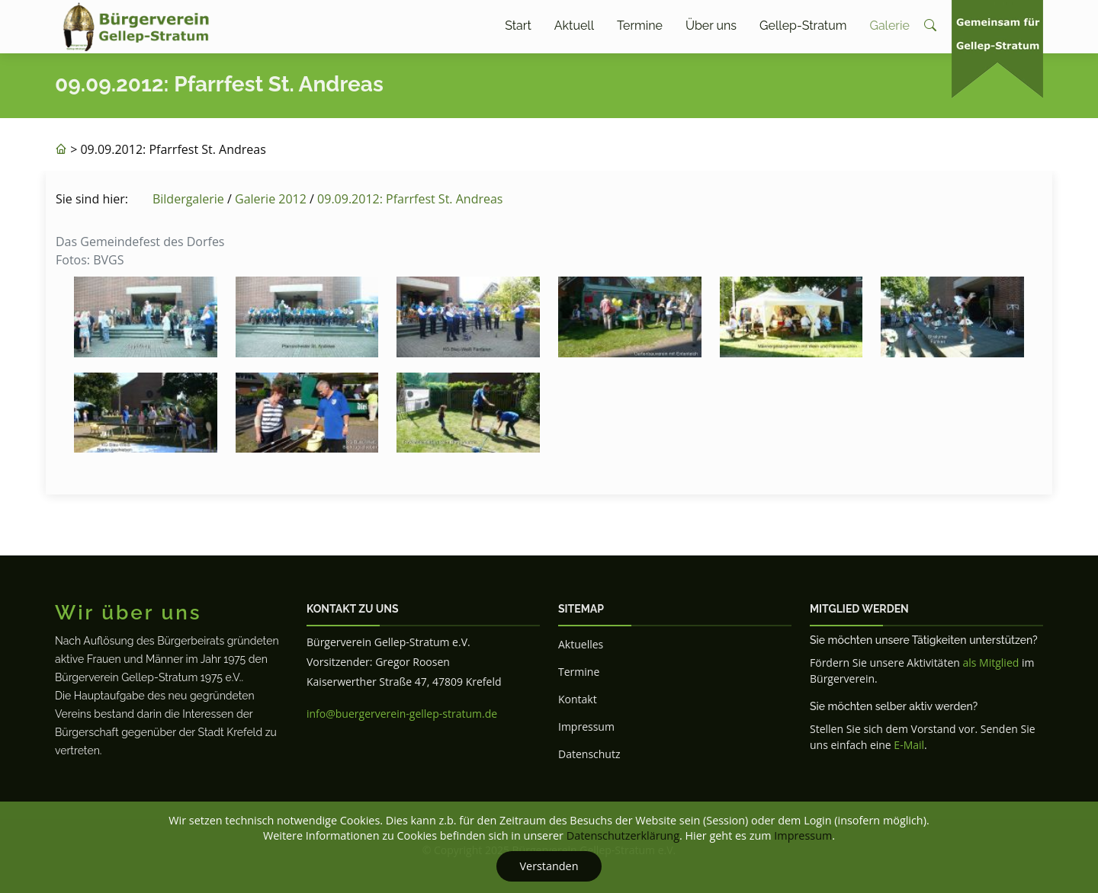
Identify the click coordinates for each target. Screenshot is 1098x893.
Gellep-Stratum (802, 25)
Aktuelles (580, 644)
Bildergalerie (188, 198)
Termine (640, 25)
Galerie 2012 (271, 198)
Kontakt (577, 699)
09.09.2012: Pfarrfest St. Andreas (409, 198)
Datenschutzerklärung (623, 835)
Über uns (711, 25)
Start (518, 25)
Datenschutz (589, 754)
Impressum (586, 726)
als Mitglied (990, 662)
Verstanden (548, 866)
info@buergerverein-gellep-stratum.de (402, 713)
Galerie (889, 25)
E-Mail (909, 745)
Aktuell (574, 25)
